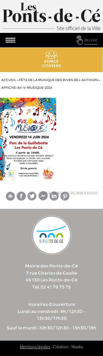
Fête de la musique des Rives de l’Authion (58, 80)
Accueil (8, 80)
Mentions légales (35, 346)
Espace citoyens (51, 59)
